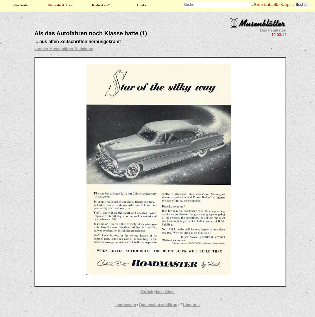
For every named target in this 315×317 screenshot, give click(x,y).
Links (142, 5)
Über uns (191, 305)
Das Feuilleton (273, 30)
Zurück (146, 291)
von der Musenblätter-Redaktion (63, 49)
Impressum (125, 305)
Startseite (20, 5)
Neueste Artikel (60, 5)
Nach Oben (164, 291)
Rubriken (101, 5)
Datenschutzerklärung (159, 305)
